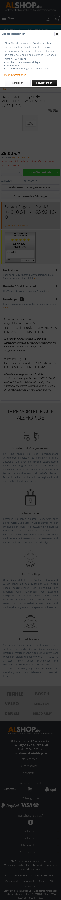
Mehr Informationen (15, 74)
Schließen (17, 82)
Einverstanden (44, 82)
